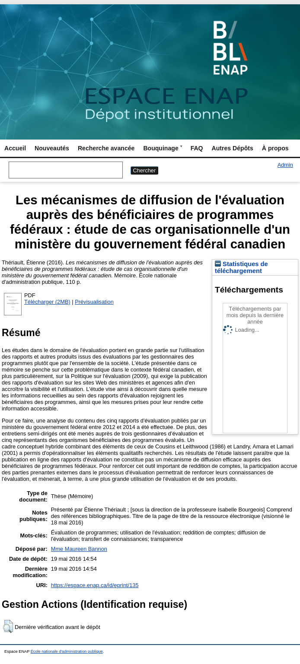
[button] (8, 626)
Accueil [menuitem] (15, 148)
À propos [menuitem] (275, 148)
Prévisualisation (94, 302)
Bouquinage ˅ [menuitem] (162, 148)
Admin (285, 165)
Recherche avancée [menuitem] (106, 148)
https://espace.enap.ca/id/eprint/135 (95, 585)
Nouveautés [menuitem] (52, 148)
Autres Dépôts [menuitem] (232, 148)
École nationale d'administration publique (67, 651)
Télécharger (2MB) (47, 302)
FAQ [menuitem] (197, 148)
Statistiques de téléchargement (241, 267)
